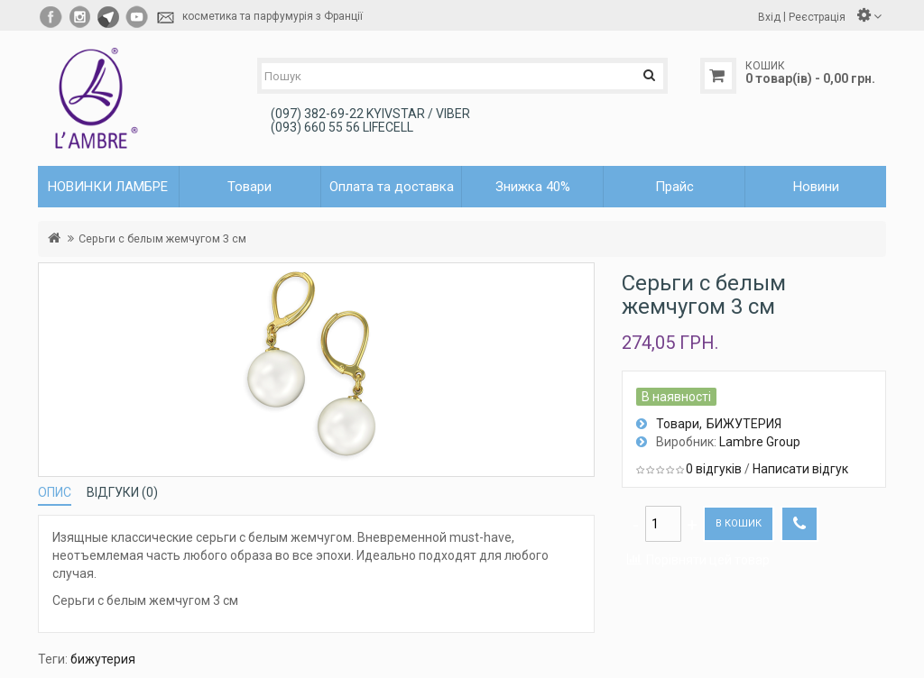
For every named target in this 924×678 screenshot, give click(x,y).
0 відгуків (714, 469)
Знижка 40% (532, 187)
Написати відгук (800, 469)
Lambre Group (759, 442)
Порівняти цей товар (708, 560)
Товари (677, 424)
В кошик (739, 523)
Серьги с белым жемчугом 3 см (162, 238)
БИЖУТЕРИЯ (744, 424)
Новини (816, 187)
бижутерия (102, 659)
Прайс (674, 187)
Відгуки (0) (122, 492)
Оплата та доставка (391, 187)
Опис (54, 492)
